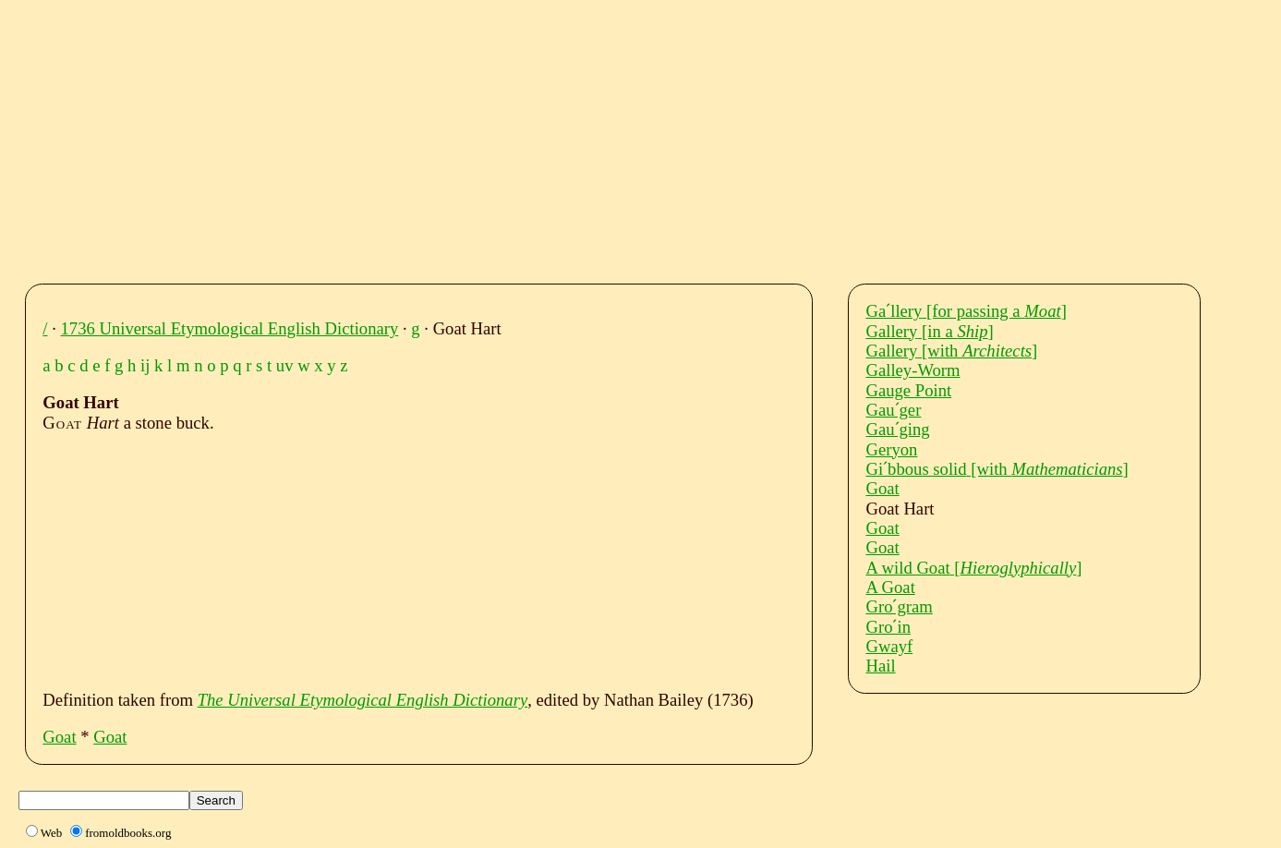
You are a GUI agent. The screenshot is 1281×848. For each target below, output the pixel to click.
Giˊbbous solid (996, 469)
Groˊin (888, 626)
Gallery (929, 331)
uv (285, 365)
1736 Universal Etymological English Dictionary (230, 328)
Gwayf (888, 646)
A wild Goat (973, 567)
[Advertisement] (596, 136)
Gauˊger (893, 409)
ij (145, 365)
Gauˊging (897, 429)
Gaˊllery (965, 311)
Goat (59, 736)
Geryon (891, 449)
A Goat (889, 587)
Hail (880, 665)
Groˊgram (898, 606)
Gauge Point (908, 390)
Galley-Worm (912, 370)
